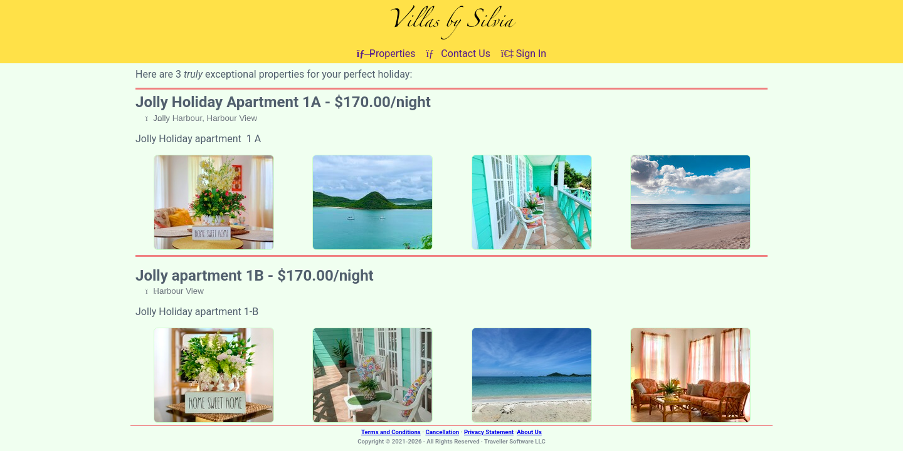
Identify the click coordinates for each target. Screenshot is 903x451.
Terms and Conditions (391, 431)
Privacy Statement (489, 431)
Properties (386, 54)
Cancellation (442, 431)
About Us (529, 431)
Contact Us (458, 54)
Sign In (523, 54)
